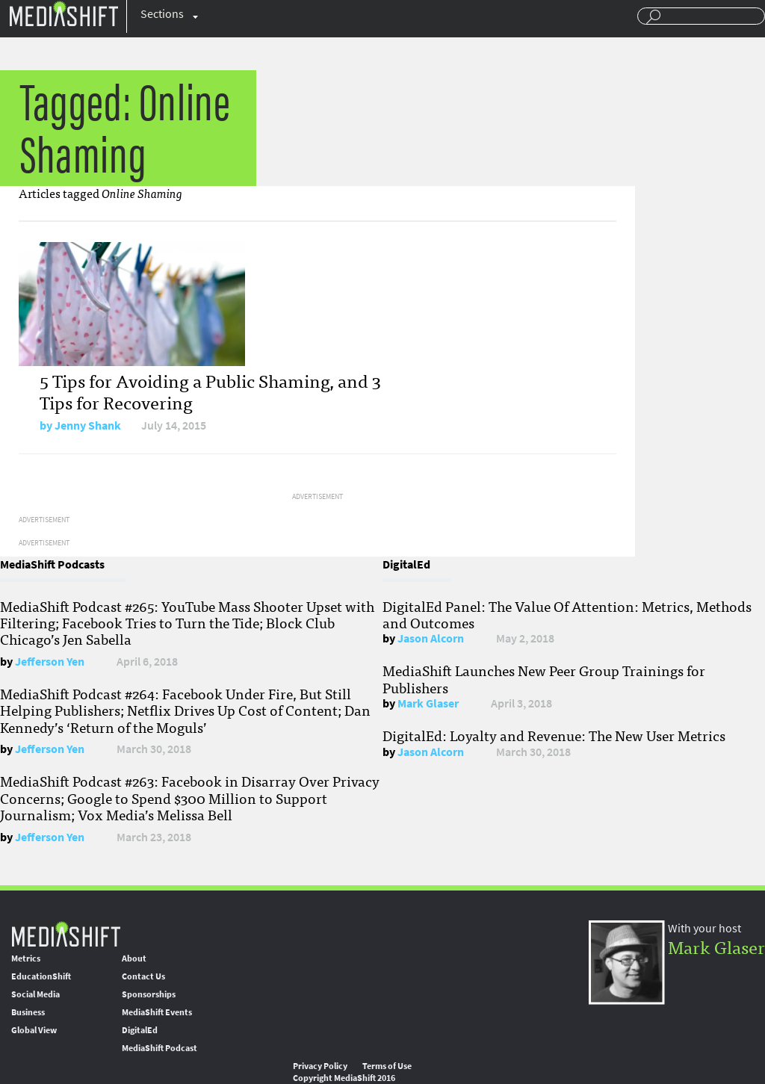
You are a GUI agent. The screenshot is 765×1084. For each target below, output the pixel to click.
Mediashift (63, 13)
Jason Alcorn (430, 638)
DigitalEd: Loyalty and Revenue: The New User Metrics (553, 735)
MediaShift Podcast (159, 1048)
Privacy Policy (320, 1066)
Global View (34, 1030)
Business (28, 1012)
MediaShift (65, 933)
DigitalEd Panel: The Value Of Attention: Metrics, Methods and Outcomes (567, 614)
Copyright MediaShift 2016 (344, 1078)
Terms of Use (387, 1066)
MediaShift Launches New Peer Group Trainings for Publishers (543, 678)
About (134, 958)
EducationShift (41, 976)
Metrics (25, 958)
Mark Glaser (428, 703)
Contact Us (143, 976)
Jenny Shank (88, 425)
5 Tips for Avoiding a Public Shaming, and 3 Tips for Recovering (210, 390)
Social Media (35, 994)
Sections (162, 14)
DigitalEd (140, 1030)
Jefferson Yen (49, 661)
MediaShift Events (157, 1012)
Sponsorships (149, 994)
